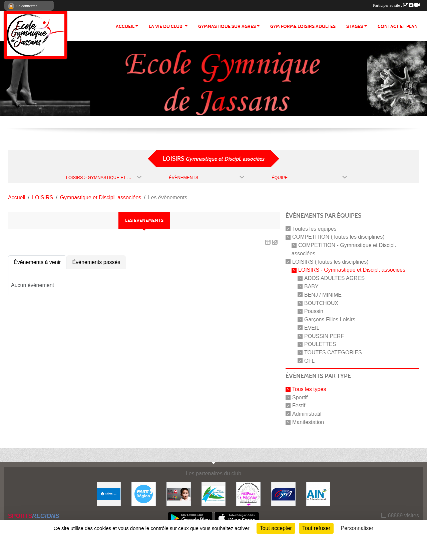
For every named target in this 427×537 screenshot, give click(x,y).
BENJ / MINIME (323, 295)
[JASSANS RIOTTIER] (213, 494)
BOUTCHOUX (321, 303)
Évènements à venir (37, 262)
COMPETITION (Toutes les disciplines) (338, 237)
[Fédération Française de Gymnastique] (283, 494)
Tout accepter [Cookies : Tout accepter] (276, 528)
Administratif (307, 414)
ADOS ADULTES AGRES (334, 278)
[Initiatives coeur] (178, 494)
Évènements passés (96, 262)
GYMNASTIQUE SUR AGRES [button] (227, 26)
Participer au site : (396, 5)
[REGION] (109, 494)
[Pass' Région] (143, 494)
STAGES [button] (354, 26)
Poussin (313, 311)
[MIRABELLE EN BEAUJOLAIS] (248, 494)
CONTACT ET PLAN (398, 26)
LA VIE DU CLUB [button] (166, 26)
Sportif (300, 397)
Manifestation (308, 422)
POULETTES (320, 344)
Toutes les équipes (314, 228)
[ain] (318, 494)
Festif (298, 405)
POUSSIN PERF (324, 336)
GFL (309, 361)
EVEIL (311, 328)
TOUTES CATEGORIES (333, 352)
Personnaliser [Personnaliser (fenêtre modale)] (357, 528)
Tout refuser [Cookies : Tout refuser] (316, 528)
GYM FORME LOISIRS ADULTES (303, 26)
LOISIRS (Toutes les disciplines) (330, 261)
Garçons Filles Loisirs (329, 319)
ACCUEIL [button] (125, 26)
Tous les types (309, 389)
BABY (311, 286)
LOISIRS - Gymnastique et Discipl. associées (351, 270)
